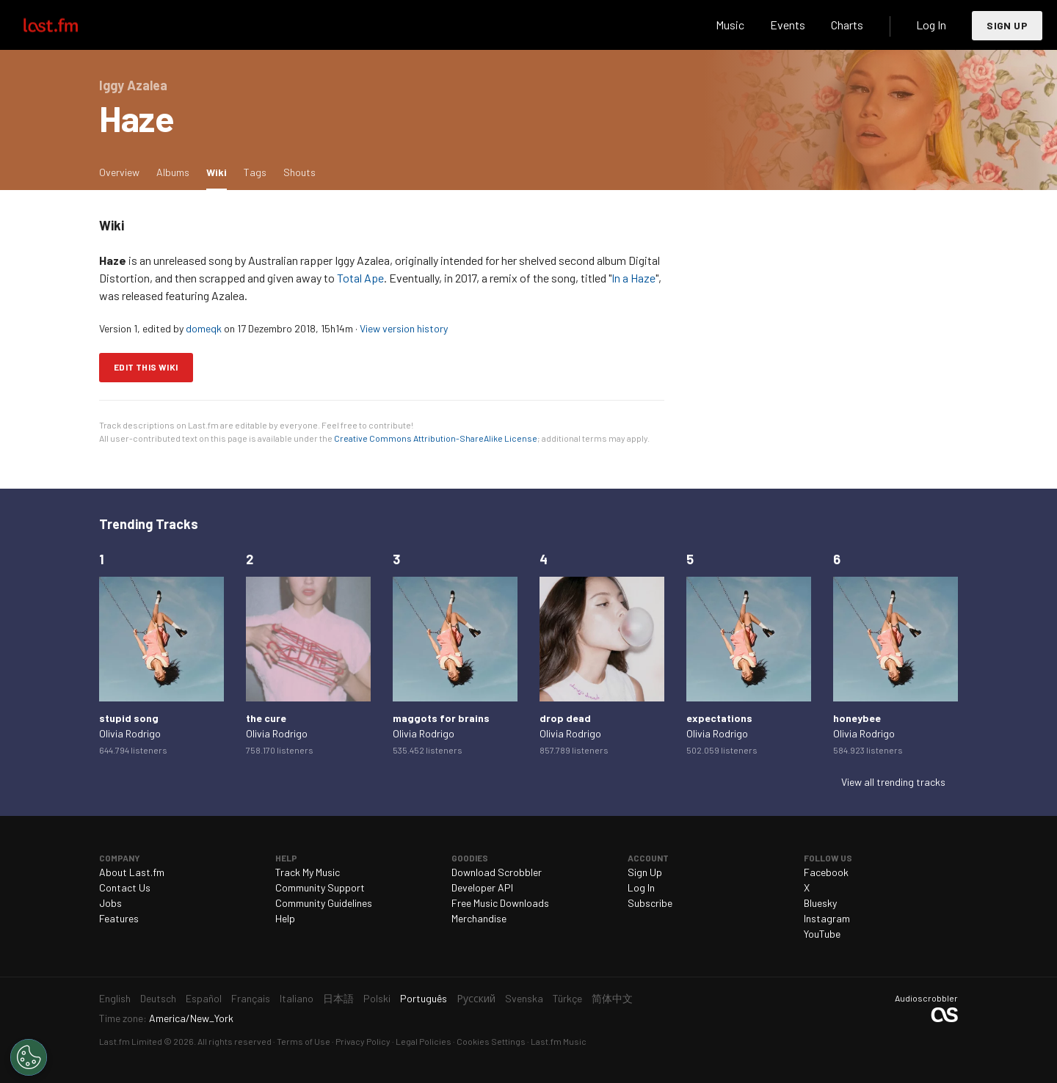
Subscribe (650, 903)
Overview (119, 172)
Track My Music (307, 872)
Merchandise (478, 918)
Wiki (220, 171)
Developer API (482, 887)
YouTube (822, 933)
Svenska (524, 998)
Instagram (827, 918)
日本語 (338, 998)
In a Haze (633, 278)
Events (787, 25)
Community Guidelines (323, 903)
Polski (377, 998)
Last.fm (67, 25)
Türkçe (567, 998)
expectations (719, 718)
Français (250, 998)
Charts (847, 25)
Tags (255, 172)
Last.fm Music (558, 1041)
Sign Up (1007, 25)
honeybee (857, 718)
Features (119, 918)
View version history (404, 328)
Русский (476, 998)
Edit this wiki (146, 367)
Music (730, 25)
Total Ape (360, 278)
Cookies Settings (491, 1041)
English (115, 998)
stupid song (129, 718)
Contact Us (124, 887)
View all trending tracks (893, 782)
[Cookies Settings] (28, 1057)
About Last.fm (131, 872)
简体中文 (612, 998)
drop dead (565, 718)
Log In (931, 25)
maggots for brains (441, 718)
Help (285, 918)
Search (680, 25)
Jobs (110, 903)
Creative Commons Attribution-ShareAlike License (435, 438)
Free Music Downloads (500, 903)
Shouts (299, 172)
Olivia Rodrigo (130, 733)
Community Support (320, 887)
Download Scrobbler (496, 872)
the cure (266, 718)
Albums (172, 172)
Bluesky (820, 903)
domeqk (204, 328)
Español (204, 998)
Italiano (296, 998)
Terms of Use (303, 1041)
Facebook (826, 872)
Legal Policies (423, 1041)
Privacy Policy (363, 1041)
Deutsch (158, 998)
